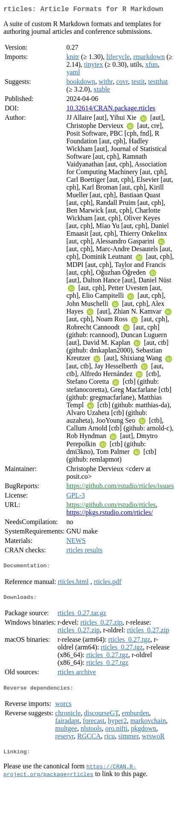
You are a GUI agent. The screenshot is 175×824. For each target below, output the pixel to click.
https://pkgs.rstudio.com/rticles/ (109, 514)
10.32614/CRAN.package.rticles (110, 109)
